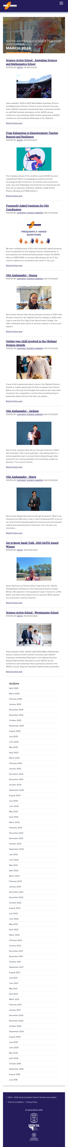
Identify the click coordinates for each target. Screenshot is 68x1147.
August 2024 (14, 795)
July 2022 (13, 913)
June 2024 (14, 806)
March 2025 (14, 758)
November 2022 (16, 897)
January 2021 (15, 1010)
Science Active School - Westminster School (32, 612)
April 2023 (13, 870)
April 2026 (13, 688)
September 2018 (16, 1069)
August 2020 (15, 1037)
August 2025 (14, 731)
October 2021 (15, 962)
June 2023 (14, 860)
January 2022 (15, 945)
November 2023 (16, 838)
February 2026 (15, 699)
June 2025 (14, 742)
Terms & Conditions (16, 1102)
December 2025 (16, 709)
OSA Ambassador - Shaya (21, 477)
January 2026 (15, 704)
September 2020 (16, 1031)
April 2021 (13, 994)
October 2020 (15, 1026)
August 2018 (14, 1074)
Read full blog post (14, 123)
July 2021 (13, 978)
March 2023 (14, 876)
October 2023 (15, 844)
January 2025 (15, 768)
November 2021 (16, 956)
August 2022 (14, 908)
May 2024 (13, 811)
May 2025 (13, 747)
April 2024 (13, 817)
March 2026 (14, 693)
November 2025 (16, 715)
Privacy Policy (31, 1102)
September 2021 (16, 967)
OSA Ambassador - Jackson (22, 411)
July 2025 (13, 736)
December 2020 (16, 1015)
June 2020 (14, 1047)
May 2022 (13, 924)
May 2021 (13, 988)
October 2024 (15, 785)
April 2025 (13, 752)
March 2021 (14, 999)
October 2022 (15, 903)
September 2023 (16, 849)
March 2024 (14, 822)
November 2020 (16, 1021)
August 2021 (14, 972)
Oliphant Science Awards (30, 213)
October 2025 (15, 720)
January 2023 (15, 886)
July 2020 (13, 1042)
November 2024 (16, 779)
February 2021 (15, 1004)
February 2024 (15, 827)
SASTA (20, 67)
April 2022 (13, 929)
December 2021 (16, 951)
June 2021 (13, 983)
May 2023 (13, 865)
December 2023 (16, 833)
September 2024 (16, 790)
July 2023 (13, 854)
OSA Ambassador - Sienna (21, 275)
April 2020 (13, 1058)
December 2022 (16, 892)
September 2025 (16, 726)
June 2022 (14, 919)
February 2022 (15, 940)
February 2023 (15, 881)
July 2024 (13, 801)
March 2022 (14, 935)
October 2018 (15, 1063)
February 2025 (15, 763)
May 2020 (13, 1053)
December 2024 (16, 774)
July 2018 (13, 1080)
